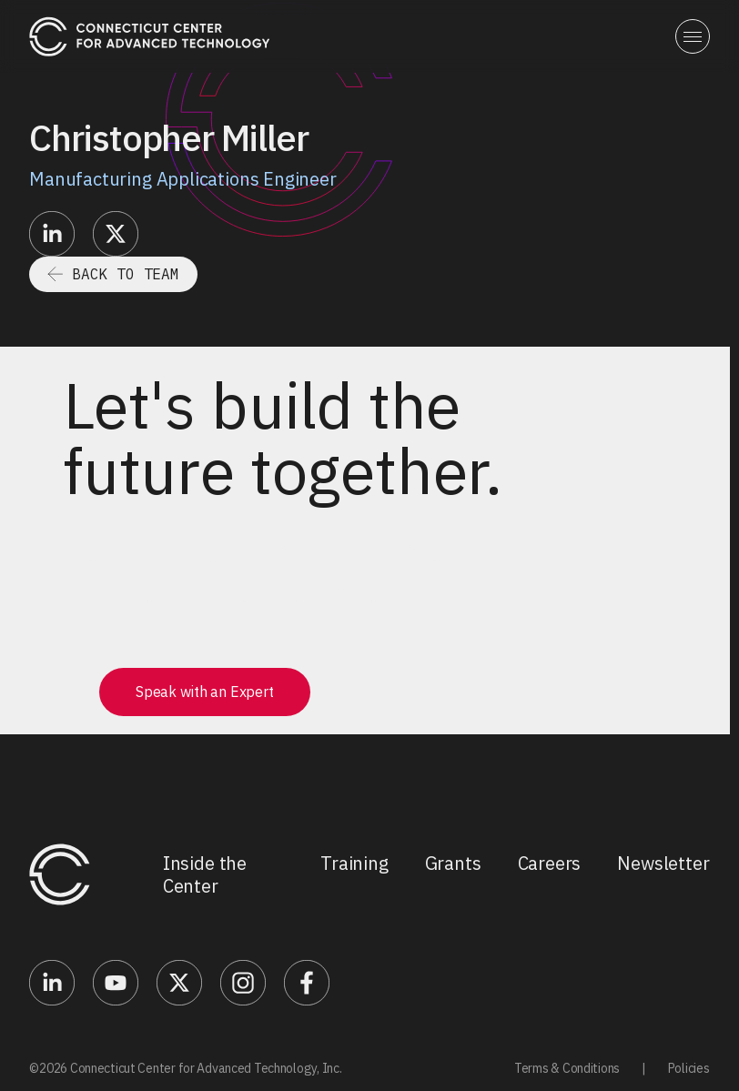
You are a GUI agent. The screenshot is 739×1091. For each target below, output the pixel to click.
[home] (149, 36)
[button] (692, 36)
